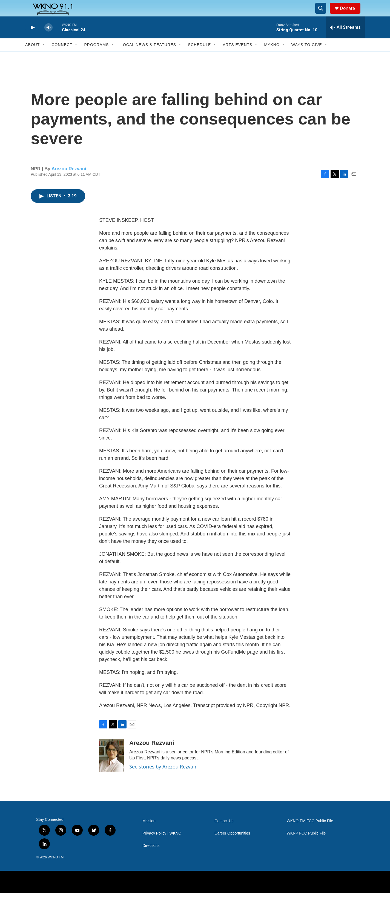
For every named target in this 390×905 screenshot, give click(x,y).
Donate (350, 14)
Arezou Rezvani (68, 181)
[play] (32, 40)
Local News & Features (148, 57)
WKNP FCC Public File (306, 846)
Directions (150, 858)
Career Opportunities (232, 846)
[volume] (48, 40)
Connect (61, 57)
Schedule (199, 57)
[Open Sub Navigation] (44, 57)
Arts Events (237, 57)
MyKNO (271, 57)
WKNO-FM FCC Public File (310, 833)
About (32, 57)
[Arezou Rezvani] (111, 768)
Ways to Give (306, 57)
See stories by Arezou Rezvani (163, 779)
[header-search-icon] (323, 14)
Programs (96, 57)
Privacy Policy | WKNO (161, 846)
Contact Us (223, 833)
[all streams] (345, 40)
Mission (148, 833)
